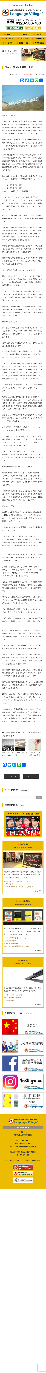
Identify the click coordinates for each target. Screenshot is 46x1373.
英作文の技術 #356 (11, 943)
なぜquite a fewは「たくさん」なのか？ (19, 887)
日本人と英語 (39, 74)
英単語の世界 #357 (11, 941)
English (29, 5)
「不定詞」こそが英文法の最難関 (34, 755)
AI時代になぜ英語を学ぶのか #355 (17, 946)
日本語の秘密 (10, 1000)
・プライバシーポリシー (14, 1160)
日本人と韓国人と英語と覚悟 (19, 67)
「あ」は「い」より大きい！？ (16, 995)
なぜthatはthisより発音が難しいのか (17, 881)
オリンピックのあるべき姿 (8, 754)
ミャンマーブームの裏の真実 (21, 747)
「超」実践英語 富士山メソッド (16, 938)
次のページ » (31, 776)
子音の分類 (9, 884)
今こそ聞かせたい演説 (13, 997)
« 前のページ (12, 776)
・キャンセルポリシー (33, 1160)
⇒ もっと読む (37, 891)
